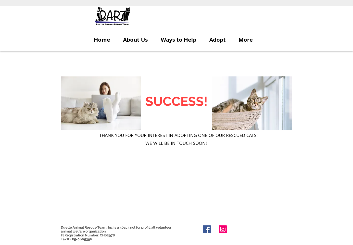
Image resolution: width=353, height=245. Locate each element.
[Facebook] (207, 229)
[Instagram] (223, 229)
